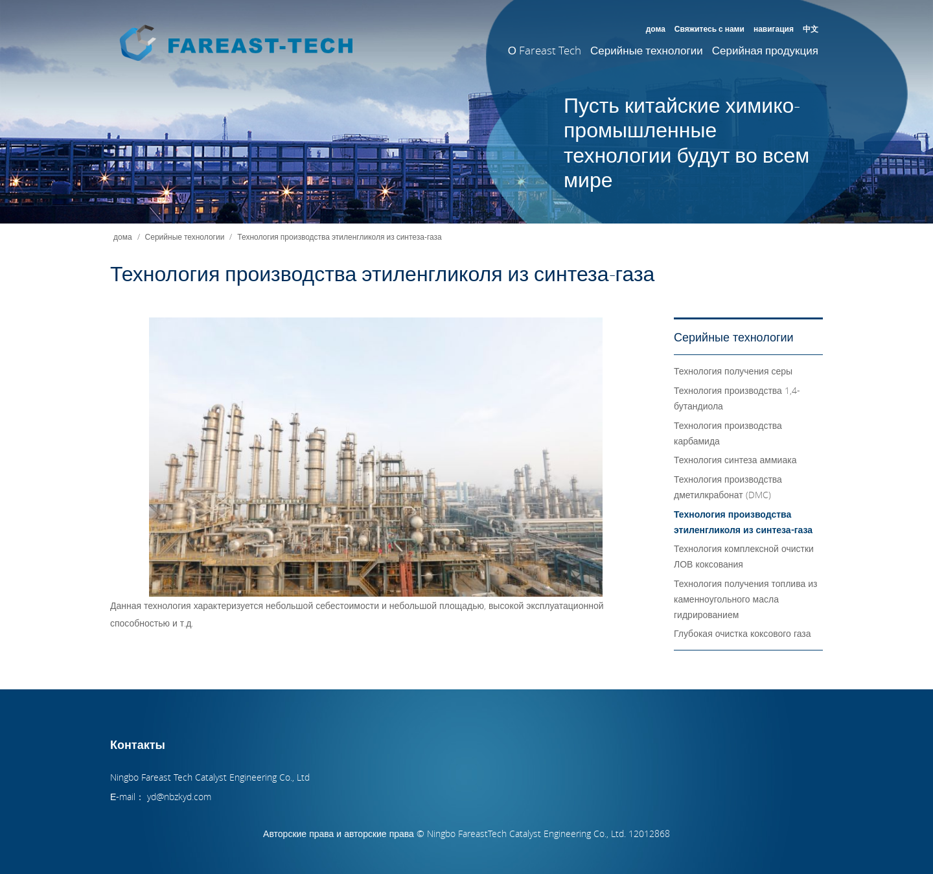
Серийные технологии (646, 50)
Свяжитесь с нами (709, 28)
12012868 (650, 833)
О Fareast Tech (544, 50)
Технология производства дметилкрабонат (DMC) (728, 487)
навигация (774, 28)
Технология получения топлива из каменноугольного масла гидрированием (745, 599)
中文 (810, 28)
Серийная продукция (765, 50)
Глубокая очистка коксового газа (742, 633)
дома (655, 28)
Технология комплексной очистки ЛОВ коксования (744, 556)
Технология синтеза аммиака (735, 460)
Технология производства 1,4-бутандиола (737, 398)
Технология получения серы (733, 371)
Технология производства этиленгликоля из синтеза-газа (339, 236)
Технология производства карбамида (728, 433)
